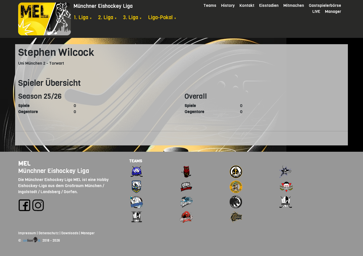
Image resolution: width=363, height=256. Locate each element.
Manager (333, 11)
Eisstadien (269, 5)
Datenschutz (49, 233)
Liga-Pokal (162, 17)
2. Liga (107, 17)
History (228, 5)
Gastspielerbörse (325, 5)
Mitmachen (293, 5)
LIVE (316, 11)
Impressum (27, 233)
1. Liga (83, 17)
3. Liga (132, 17)
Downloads (69, 233)
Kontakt (246, 5)
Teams (209, 5)
